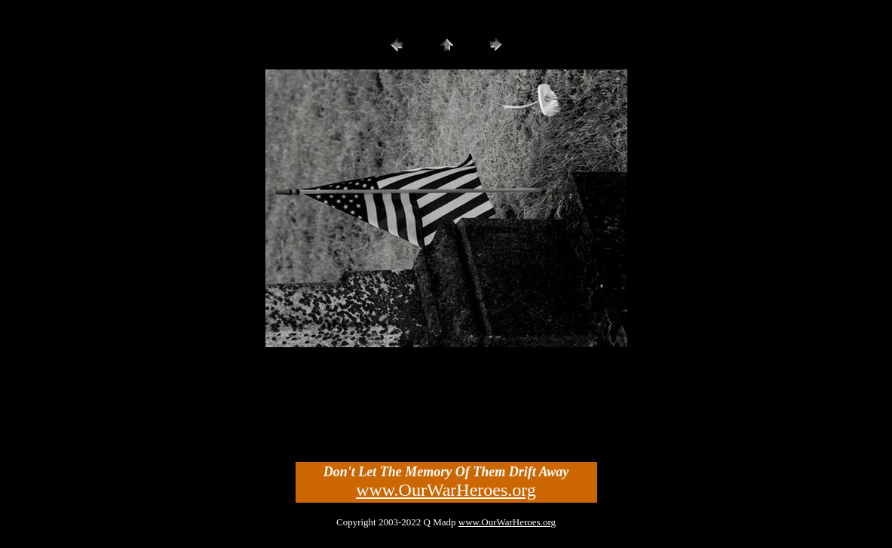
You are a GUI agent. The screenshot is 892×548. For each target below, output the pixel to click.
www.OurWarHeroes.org (446, 490)
